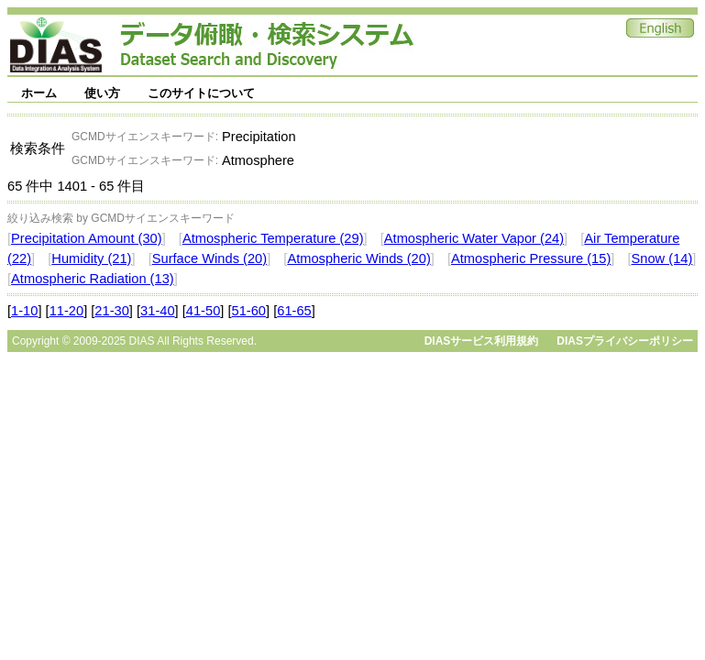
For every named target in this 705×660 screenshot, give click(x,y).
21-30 (111, 310)
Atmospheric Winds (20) (358, 258)
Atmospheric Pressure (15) (531, 258)
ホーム (39, 93)
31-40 (157, 310)
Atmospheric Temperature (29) (273, 238)
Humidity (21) (91, 258)
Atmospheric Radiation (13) (92, 278)
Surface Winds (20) (209, 258)
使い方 (102, 93)
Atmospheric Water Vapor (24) (474, 238)
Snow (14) (662, 258)
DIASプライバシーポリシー (624, 341)
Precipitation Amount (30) (86, 238)
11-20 (67, 310)
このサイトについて (201, 93)
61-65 (294, 310)
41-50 (203, 310)
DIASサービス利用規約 (481, 341)
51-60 (249, 310)
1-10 (24, 310)
